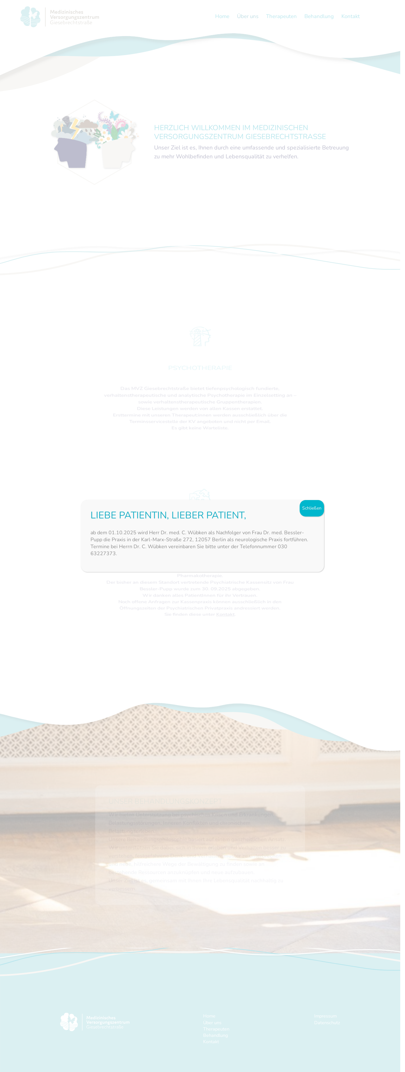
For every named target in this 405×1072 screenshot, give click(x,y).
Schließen (311, 508)
